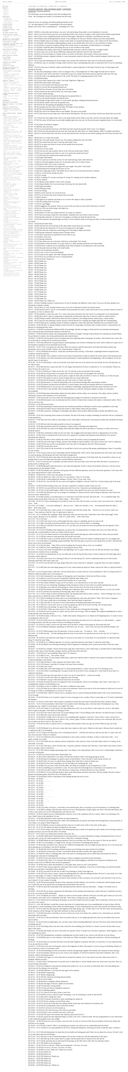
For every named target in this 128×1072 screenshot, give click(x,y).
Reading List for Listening (10, 98)
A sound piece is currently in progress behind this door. (11, 117)
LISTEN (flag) (7, 182)
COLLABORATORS (7, 18)
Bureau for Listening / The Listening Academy (12, 104)
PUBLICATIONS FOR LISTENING (10, 49)
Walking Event (7, 205)
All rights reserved (8, 125)
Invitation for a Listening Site (11, 189)
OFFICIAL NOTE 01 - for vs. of (11, 276)
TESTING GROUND (35, 9)
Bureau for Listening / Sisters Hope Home (13, 249)
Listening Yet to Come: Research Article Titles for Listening (11, 39)
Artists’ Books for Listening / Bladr (11, 96)
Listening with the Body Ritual (11, 213)
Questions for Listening (9, 52)
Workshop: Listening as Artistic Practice (11, 242)
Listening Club (6, 64)
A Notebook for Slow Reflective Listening (11, 218)
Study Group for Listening (10, 193)
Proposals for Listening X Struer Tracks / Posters (12, 162)
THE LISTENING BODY (52, 9)
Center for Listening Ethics (10, 107)
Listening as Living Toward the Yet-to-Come (13, 111)
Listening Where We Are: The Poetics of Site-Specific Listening (13, 78)
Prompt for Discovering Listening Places (12, 180)
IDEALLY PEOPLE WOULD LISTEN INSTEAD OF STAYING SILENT (13, 47)
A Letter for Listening (9, 228)
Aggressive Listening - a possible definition (12, 91)
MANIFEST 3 (6, 12)
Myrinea (5, 200)
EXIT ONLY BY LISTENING (9, 266)
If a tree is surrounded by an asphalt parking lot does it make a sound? (12, 208)
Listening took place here (10, 222)
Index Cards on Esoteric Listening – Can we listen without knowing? (13, 141)
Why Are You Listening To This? (11, 152)
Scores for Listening (8, 247)
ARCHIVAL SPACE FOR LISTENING (11, 273)
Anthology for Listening (9, 53)
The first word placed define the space (12, 150)
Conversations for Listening (10, 50)
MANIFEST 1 (6, 9)
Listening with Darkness (9, 216)
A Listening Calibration (9, 212)
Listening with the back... (10, 214)
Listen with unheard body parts (11, 177)
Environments (6, 100)
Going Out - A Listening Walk (11, 197)
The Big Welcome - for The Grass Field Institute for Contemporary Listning (12, 71)
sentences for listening (9, 169)
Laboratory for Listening (9, 62)
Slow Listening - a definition (11, 120)
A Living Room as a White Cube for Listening (12, 268)
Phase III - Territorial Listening (12, 89)
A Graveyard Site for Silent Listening (10, 238)
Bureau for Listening (60, 1)
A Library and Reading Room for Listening (11, 94)
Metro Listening (7, 175)
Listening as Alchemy (8, 129)
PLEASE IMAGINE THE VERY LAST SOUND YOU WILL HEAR (12, 124)
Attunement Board (7, 19)
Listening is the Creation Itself (12, 210)
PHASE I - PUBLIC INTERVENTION (11, 82)
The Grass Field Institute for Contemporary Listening (11, 68)
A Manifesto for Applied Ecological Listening (12, 36)
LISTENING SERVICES (8, 24)
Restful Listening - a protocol (11, 167)
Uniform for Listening (8, 65)
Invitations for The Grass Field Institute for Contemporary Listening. (11, 203)
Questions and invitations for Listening (11, 221)
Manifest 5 (6, 15)
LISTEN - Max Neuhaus (8, 226)
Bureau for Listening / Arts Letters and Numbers (13, 254)
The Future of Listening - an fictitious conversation (11, 184)
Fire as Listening (8, 196)
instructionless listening (10, 145)
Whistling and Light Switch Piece (12, 265)
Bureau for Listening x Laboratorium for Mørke (13, 258)
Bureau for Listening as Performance (13, 174)
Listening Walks (7, 59)
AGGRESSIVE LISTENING (8, 80)
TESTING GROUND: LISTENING (9, 41)
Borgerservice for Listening (10, 102)
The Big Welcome (7, 22)
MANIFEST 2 (6, 10)
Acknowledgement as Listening (11, 21)
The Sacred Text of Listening (11, 178)
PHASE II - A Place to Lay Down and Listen (12, 85)
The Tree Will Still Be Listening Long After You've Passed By (12, 235)
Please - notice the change (10, 194)
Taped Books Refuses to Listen (11, 274)
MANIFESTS (5, 8)
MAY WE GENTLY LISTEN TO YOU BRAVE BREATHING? (12, 143)
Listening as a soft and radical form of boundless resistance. (12, 44)
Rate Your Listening (8, 186)
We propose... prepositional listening (10, 128)
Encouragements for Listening (11, 198)
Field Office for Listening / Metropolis (11, 261)
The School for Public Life (10, 32)
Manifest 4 (6, 13)
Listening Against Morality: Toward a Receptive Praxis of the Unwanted (12, 147)
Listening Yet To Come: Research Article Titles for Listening (11, 171)
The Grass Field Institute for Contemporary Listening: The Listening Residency (11, 75)
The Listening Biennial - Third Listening (11, 30)
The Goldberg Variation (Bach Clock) (13, 244)
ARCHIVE (4, 115)
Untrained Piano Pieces (9, 256)
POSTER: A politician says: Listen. (12, 121)
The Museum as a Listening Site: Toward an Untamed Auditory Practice (13, 136)
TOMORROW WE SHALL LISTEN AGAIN (11, 108)
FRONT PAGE (5, 6)
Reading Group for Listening (10, 55)
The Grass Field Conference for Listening (11, 251)
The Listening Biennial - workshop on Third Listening (12, 225)
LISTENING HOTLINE (7, 26)
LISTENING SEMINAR (8, 240)
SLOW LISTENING (6, 57)
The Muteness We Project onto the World (12, 133)
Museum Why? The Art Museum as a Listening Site (11, 191)
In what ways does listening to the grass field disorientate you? (12, 231)
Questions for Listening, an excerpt (13, 229)
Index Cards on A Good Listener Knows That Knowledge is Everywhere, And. (13, 154)
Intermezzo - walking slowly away (12, 87)
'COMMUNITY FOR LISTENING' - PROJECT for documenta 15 (13, 263)
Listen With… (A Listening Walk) (11, 60)
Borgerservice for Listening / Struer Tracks (11, 164)
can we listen (7, 188)
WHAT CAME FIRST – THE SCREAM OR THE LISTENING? (13, 138)
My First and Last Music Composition (13, 166)
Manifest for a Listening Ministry (12, 173)
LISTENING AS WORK (7, 27)
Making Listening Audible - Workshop (12, 113)
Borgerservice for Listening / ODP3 (12, 131)
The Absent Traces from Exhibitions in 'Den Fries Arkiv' (12, 271)
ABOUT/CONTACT (6, 16)
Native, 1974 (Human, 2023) (10, 233)
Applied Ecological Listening (10, 34)
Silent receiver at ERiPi (10, 245)
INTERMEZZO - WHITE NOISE (10, 83)
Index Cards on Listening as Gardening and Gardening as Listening (10, 158)
